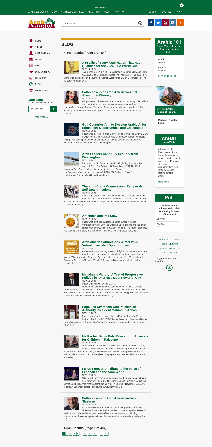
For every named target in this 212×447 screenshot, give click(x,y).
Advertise (166, 12)
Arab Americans (40, 53)
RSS (179, 20)
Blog (107, 12)
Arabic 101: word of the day (42, 12)
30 (95, 433)
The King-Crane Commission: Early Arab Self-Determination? (112, 188)
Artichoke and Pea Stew (99, 216)
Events (35, 59)
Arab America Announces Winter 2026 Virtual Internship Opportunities (110, 243)
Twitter (158, 20)
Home (35, 40)
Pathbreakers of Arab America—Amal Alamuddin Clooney (109, 93)
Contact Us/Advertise (169, 240)
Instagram (172, 20)
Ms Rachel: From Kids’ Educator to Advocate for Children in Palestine (115, 338)
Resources (37, 78)
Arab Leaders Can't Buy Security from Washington (110, 155)
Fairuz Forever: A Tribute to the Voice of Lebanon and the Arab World (111, 370)
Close (182, 5)
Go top (167, 267)
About (35, 47)
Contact (153, 12)
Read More (163, 181)
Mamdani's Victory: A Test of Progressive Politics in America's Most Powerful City (112, 276)
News (35, 65)
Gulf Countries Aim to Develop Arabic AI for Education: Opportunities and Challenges (114, 126)
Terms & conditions (169, 248)
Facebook (151, 20)
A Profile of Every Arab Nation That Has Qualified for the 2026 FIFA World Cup (111, 64)
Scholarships (39, 71)
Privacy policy (169, 253)
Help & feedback (169, 244)
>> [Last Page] (106, 433)
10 (85, 433)
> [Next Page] (101, 433)
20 (90, 433)
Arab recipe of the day (73, 12)
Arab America (41, 117)
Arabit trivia (94, 12)
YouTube (165, 20)
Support (179, 12)
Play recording (167, 76)
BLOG (35, 84)
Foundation (119, 12)
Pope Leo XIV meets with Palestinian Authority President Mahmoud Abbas (110, 308)
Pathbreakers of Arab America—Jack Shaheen (109, 399)
